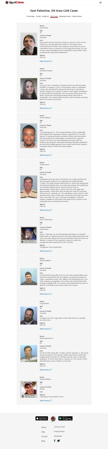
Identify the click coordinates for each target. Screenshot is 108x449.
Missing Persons (65, 16)
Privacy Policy (59, 431)
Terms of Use (59, 427)
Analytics (45, 16)
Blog (43, 441)
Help (43, 432)
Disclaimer (58, 436)
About (43, 427)
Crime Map (30, 16)
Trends (38, 16)
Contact (44, 436)
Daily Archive (77, 16)
